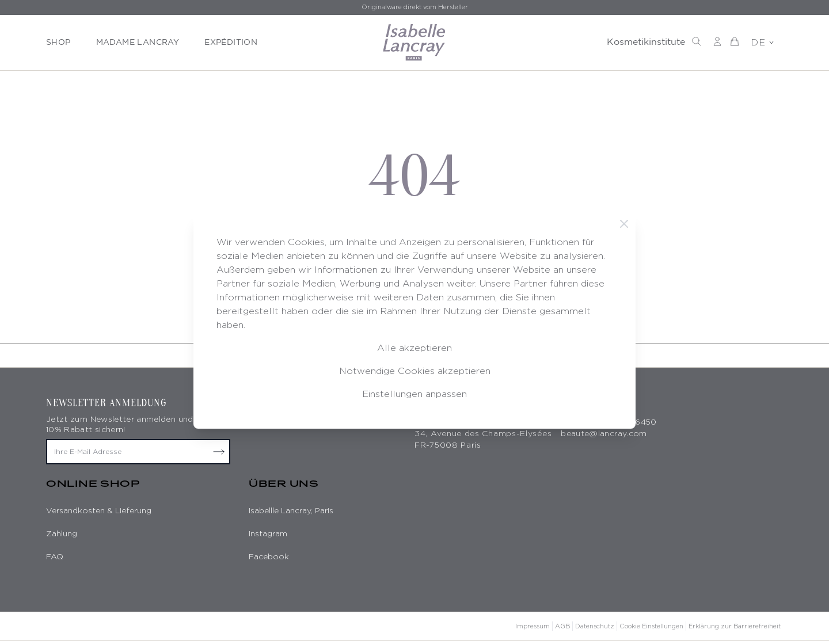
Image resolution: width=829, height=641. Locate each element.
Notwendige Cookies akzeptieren (414, 371)
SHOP (58, 42)
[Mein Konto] (717, 41)
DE (762, 42)
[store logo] (414, 42)
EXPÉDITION (230, 42)
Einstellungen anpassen (414, 394)
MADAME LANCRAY (138, 42)
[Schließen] (624, 224)
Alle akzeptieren (414, 348)
